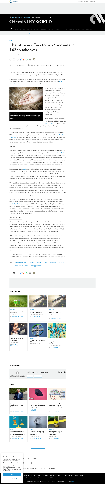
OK (12, 474)
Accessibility (43, 468)
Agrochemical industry (21, 262)
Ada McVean (55, 411)
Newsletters (18, 33)
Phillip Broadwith (14, 345)
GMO (46, 262)
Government (53, 262)
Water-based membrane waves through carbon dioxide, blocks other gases (56, 405)
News (10, 40)
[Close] (21, 455)
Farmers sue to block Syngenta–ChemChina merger (55, 312)
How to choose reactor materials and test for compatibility (55, 433)
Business (32, 262)
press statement (49, 123)
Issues (29, 458)
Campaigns (45, 475)
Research (32, 402)
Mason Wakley (36, 438)
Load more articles (38, 356)
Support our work (78, 475)
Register (19, 17)
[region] (12, 468)
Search (50, 17)
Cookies (27, 468)
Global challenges (67, 475)
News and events (35, 475)
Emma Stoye (14, 54)
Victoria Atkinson (33, 410)
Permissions (51, 468)
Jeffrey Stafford (17, 204)
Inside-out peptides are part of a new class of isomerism (37, 404)
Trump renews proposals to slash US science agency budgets (17, 405)
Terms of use (34, 468)
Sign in (30, 376)
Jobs (23, 33)
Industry (61, 262)
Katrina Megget (56, 347)
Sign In (14, 17)
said (24, 169)
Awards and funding (55, 475)
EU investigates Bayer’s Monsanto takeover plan (36, 311)
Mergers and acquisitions (21, 265)
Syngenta (38, 265)
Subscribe (27, 17)
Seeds (32, 265)
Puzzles (36, 33)
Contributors (36, 458)
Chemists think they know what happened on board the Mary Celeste (37, 433)
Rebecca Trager (17, 316)
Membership (93, 1)
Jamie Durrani (36, 316)
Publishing (80, 1)
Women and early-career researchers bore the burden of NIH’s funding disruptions (18, 433)
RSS (42, 458)
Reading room (29, 33)
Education (86, 1)
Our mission (26, 475)
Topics (24, 458)
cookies (73, 481)
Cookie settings (12, 478)
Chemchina (39, 262)
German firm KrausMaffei (56, 153)
